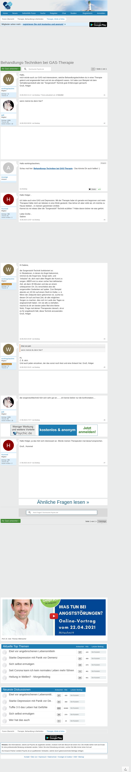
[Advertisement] (63, 482)
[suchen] (38, 69)
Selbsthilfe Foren (29, 13)
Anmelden (101, 13)
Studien (73, 13)
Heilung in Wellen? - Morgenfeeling (29, 676)
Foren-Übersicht (8, 731)
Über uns (34, 757)
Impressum (42, 757)
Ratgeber (53, 13)
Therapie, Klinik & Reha (55, 731)
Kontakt (26, 757)
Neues (14, 13)
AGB (75, 757)
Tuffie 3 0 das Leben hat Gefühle (28, 707)
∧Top (125, 769)
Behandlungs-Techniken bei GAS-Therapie (37, 62)
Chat (64, 13)
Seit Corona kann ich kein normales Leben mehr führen (41, 670)
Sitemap (81, 757)
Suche (42, 13)
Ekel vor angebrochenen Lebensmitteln (32, 651)
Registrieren (88, 13)
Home (5, 13)
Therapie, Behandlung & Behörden (30, 731)
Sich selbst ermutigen (21, 663)
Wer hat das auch (19, 720)
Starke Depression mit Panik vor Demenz (33, 657)
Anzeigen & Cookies (65, 757)
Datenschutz (52, 757)
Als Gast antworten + (11, 69)
